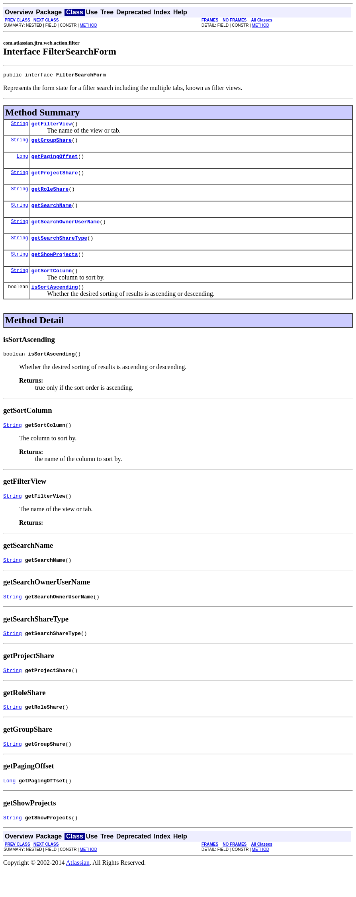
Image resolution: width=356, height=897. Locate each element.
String (19, 125)
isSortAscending (54, 301)
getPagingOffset (54, 160)
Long (22, 160)
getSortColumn (51, 283)
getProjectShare (54, 178)
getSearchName (51, 213)
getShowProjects (54, 266)
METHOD (88, 25)
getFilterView (51, 125)
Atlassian (78, 890)
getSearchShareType (59, 248)
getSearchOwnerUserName (65, 231)
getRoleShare (50, 195)
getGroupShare (51, 143)
